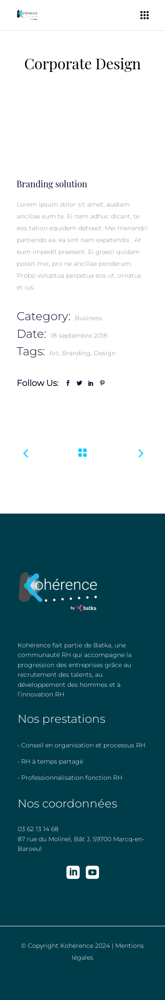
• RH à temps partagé (50, 761)
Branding (76, 353)
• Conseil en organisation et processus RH (81, 745)
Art (54, 353)
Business (88, 318)
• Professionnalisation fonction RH (70, 778)
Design (105, 353)
